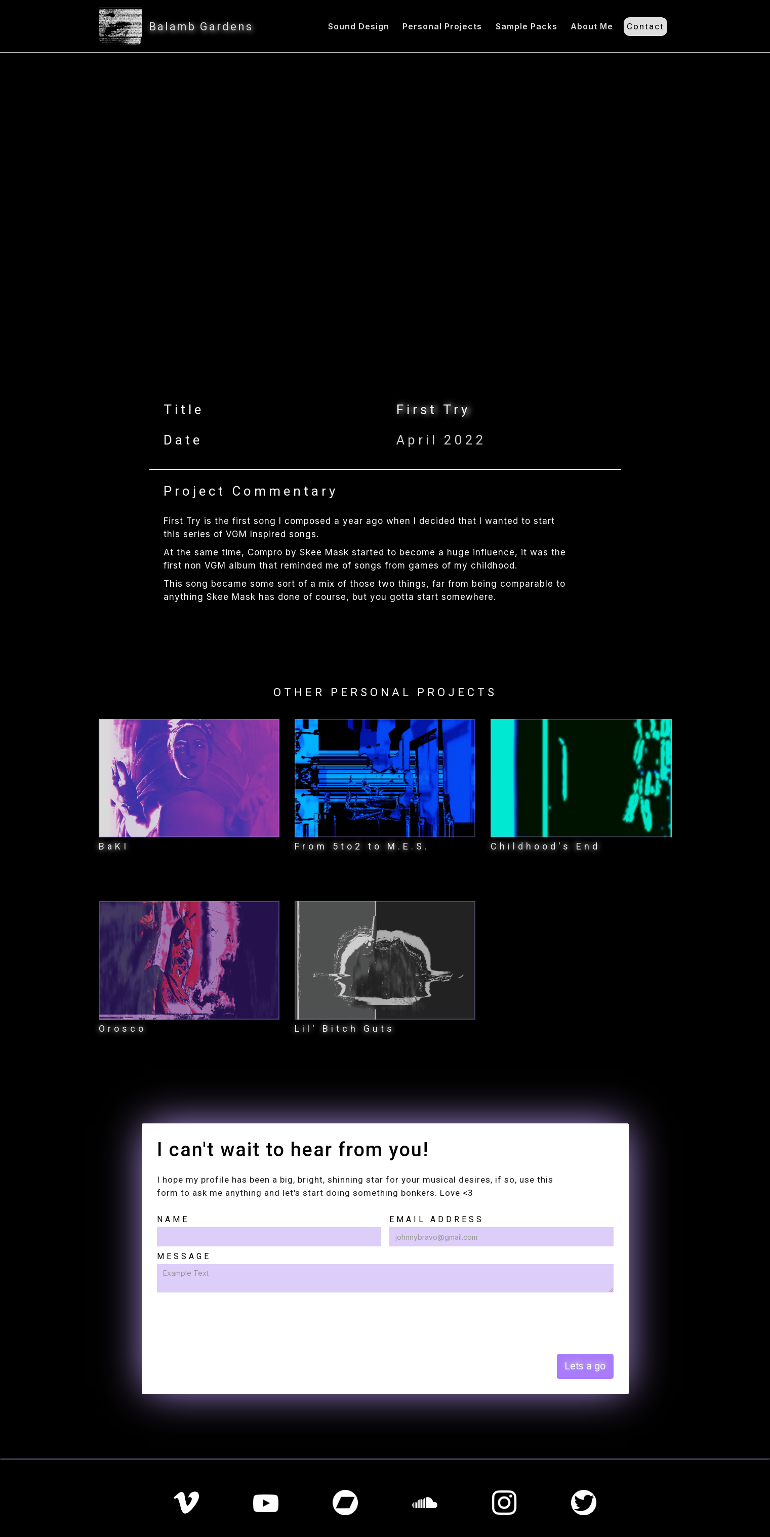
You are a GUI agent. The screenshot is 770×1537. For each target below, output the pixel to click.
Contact (645, 26)
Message (184, 1256)
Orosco (122, 1028)
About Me (592, 26)
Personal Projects (442, 26)
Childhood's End (545, 846)
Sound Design (358, 26)
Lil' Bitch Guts (345, 1028)
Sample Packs (526, 26)
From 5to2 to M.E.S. (362, 846)
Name (173, 1219)
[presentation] (234, 1322)
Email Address (436, 1219)
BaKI (114, 846)
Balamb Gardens (201, 26)
